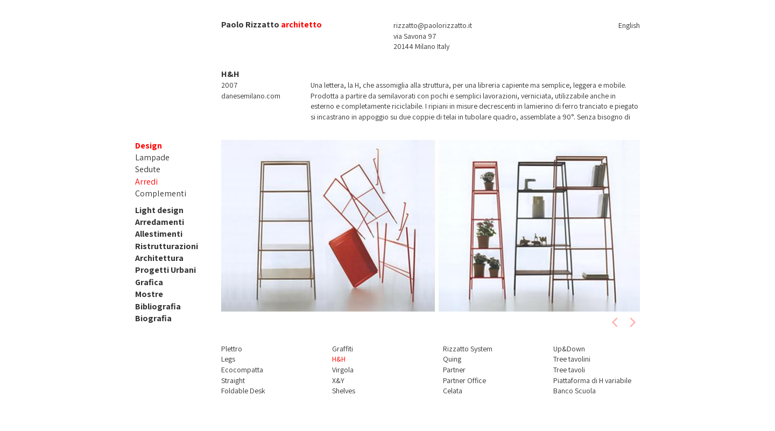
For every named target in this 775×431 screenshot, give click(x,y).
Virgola (343, 370)
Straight (233, 380)
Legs (228, 359)
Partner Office (464, 380)
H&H (339, 359)
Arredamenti (159, 222)
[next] (632, 322)
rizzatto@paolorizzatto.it (432, 25)
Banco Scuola (574, 390)
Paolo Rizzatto (250, 24)
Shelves (343, 390)
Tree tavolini (571, 359)
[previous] (616, 322)
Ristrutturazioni (166, 246)
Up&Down (569, 349)
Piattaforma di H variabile (592, 380)
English (629, 25)
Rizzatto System (467, 349)
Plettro (231, 349)
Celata (452, 390)
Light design (159, 210)
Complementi (160, 193)
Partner (454, 370)
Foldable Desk (243, 390)
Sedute (147, 169)
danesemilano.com (250, 96)
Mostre (149, 294)
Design (148, 145)
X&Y (338, 380)
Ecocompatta (242, 370)
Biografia (153, 318)
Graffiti (342, 349)
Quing (452, 359)
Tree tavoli (569, 370)
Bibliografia (158, 306)
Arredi (146, 181)
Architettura (159, 258)
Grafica (149, 282)
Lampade (152, 157)
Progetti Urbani (165, 269)
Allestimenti (158, 233)
